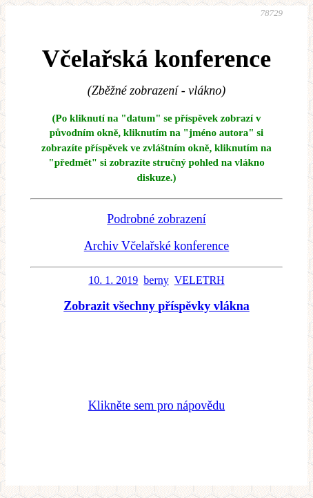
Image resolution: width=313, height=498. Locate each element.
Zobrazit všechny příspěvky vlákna (156, 306)
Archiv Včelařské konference (157, 246)
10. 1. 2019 (113, 280)
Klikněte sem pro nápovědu (156, 405)
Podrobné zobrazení (156, 219)
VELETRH (199, 280)
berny (155, 280)
